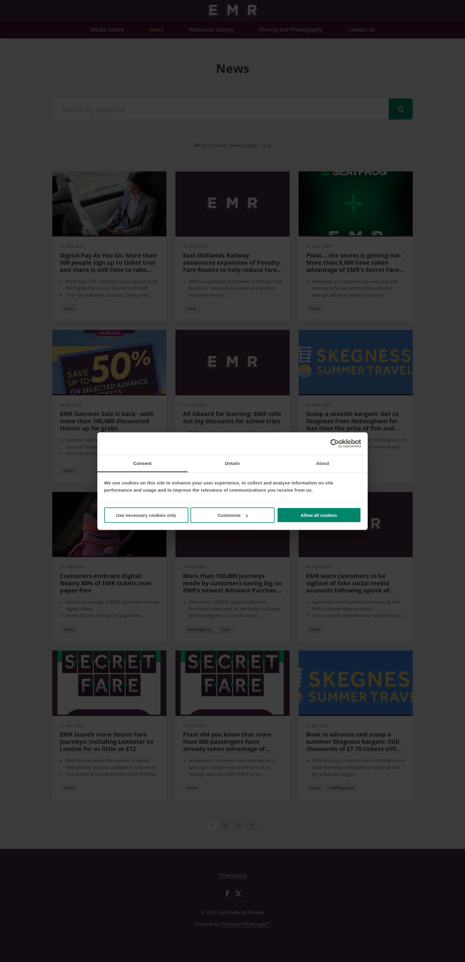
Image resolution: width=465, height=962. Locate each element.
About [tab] (322, 463)
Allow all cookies (319, 515)
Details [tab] (232, 463)
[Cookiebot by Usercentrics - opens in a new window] (334, 443)
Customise (232, 515)
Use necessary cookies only (146, 515)
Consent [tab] (142, 463)
